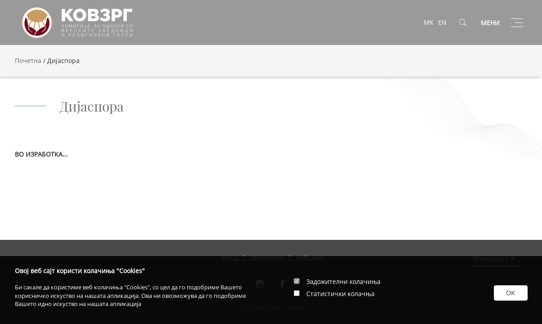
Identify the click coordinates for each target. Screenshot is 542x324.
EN (442, 22)
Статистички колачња (340, 293)
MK (429, 22)
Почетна (28, 60)
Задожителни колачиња (343, 281)
